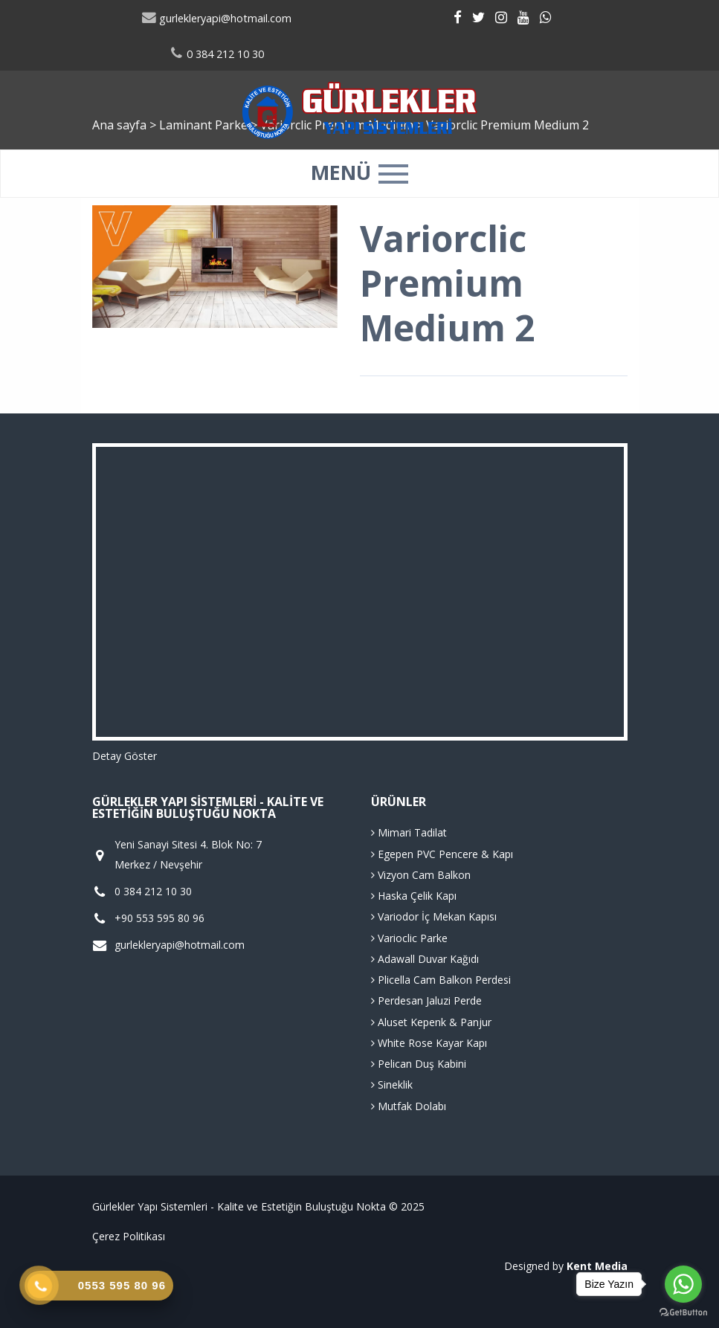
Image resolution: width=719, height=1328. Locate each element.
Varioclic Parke (409, 938)
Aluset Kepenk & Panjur (431, 1022)
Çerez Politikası (128, 1236)
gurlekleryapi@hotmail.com (216, 18)
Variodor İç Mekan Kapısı (434, 916)
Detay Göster (124, 756)
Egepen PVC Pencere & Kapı (442, 854)
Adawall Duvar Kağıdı (425, 959)
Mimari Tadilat (409, 832)
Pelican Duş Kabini (418, 1064)
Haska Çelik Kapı (414, 896)
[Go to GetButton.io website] (683, 1313)
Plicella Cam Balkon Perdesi (441, 980)
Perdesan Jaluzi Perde (426, 1000)
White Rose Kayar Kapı (429, 1043)
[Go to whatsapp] (683, 1284)
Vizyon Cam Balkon (421, 875)
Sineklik (392, 1084)
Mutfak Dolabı (408, 1106)
